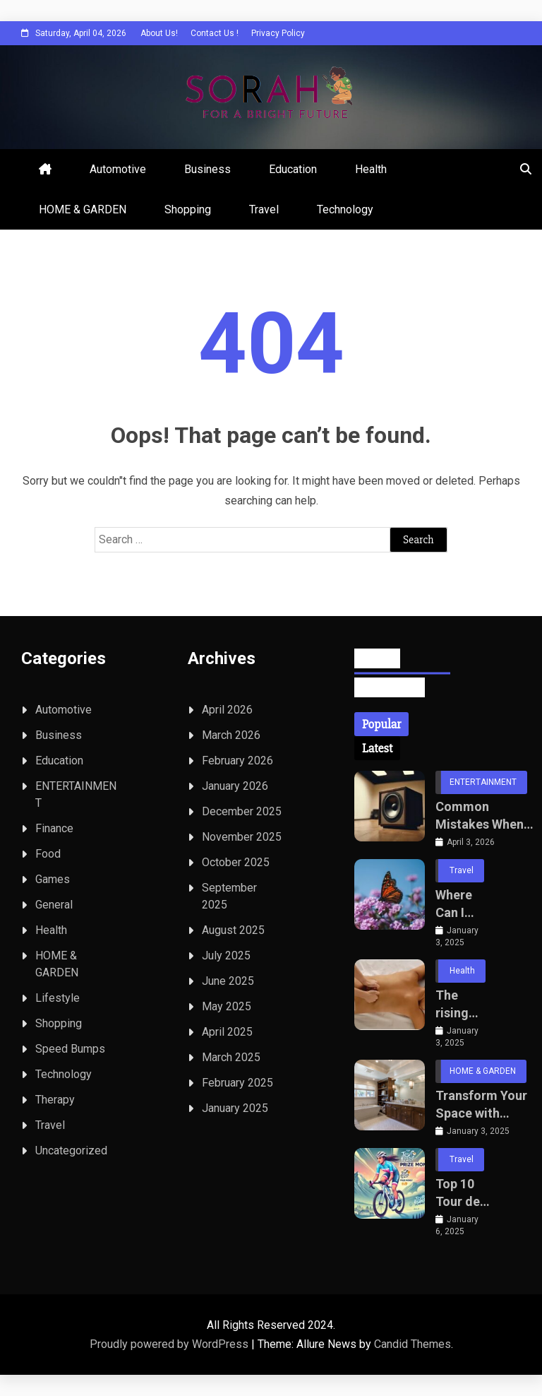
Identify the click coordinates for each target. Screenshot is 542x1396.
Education (293, 169)
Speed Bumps (70, 1048)
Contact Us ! (215, 33)
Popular (381, 724)
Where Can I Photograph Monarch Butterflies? (462, 904)
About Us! (159, 33)
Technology (345, 209)
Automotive (118, 169)
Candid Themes (412, 1344)
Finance (54, 828)
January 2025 (235, 1108)
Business (207, 169)
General (54, 904)
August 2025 (233, 930)
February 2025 (237, 1082)
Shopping (187, 209)
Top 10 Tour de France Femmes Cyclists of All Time (460, 1193)
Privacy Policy (278, 33)
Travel (264, 209)
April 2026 (227, 709)
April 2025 (227, 1032)
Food (48, 853)
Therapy (55, 1099)
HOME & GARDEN (82, 209)
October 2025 (236, 862)
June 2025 (228, 981)
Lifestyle (57, 998)
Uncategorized (71, 1150)
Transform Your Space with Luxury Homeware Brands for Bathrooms (481, 1105)
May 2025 (226, 1006)
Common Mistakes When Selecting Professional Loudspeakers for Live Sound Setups (479, 816)
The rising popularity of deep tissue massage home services (462, 1005)
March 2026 (231, 735)
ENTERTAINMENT (483, 782)
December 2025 (242, 811)
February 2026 (237, 760)
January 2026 (235, 786)
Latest (377, 748)
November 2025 (242, 837)
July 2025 (226, 955)
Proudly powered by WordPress (170, 1344)
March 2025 (231, 1057)
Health (371, 169)
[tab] (381, 724)
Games (52, 879)
